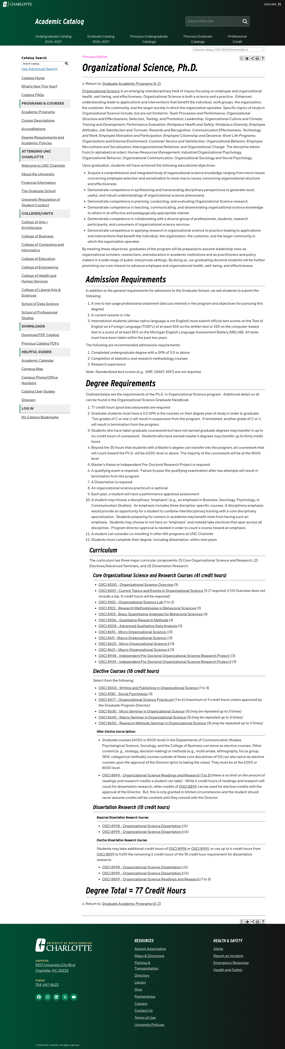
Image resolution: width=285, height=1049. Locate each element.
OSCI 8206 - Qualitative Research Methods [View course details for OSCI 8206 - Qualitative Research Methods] (133, 620)
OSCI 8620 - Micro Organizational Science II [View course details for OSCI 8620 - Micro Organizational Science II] (134, 644)
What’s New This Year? (39, 86)
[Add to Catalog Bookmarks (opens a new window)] (247, 58)
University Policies (149, 1025)
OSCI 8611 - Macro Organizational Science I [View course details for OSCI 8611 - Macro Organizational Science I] (133, 638)
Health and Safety (227, 970)
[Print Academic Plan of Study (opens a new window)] (242, 58)
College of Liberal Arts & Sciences (41, 293)
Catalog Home (33, 78)
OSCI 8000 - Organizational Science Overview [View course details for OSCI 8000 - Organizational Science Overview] (136, 585)
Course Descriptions (38, 120)
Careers (141, 1004)
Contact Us (144, 1010)
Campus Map (32, 369)
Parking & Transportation (146, 966)
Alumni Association (150, 949)
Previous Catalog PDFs (40, 343)
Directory (142, 975)
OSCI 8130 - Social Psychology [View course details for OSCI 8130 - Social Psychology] (123, 694)
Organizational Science (101, 91)
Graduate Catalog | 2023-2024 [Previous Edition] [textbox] (221, 49)
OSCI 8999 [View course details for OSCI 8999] (200, 849)
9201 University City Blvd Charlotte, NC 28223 (55, 968)
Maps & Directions (149, 956)
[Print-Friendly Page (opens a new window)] (257, 58)
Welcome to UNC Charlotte (43, 166)
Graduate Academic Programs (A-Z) (131, 84)
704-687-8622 (47, 985)
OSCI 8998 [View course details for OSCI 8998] (177, 849)
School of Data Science (40, 304)
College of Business (37, 236)
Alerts (218, 949)
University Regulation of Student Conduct (40, 202)
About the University (37, 174)
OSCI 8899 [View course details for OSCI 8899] (188, 786)
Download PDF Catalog (40, 335)
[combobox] (228, 49)
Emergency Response (231, 963)
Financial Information (38, 183)
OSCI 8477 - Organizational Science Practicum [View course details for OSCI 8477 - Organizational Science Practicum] (136, 700)
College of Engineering (39, 267)
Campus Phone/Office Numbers (39, 380)
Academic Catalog (59, 21)
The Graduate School (38, 191)
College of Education (38, 259)
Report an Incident (228, 956)
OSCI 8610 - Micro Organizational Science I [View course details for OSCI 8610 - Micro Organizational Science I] (133, 632)
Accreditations (33, 129)
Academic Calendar (37, 360)
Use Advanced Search (39, 69)
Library (140, 982)
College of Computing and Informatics (42, 247)
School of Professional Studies (39, 315)
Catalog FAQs (32, 95)
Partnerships (145, 996)
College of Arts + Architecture (34, 225)
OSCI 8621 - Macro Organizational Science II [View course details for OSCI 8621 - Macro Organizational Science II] (134, 650)
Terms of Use (145, 1018)
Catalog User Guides (38, 391)
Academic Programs (38, 112)
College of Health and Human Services (38, 278)
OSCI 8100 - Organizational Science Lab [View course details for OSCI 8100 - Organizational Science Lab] (131, 602)
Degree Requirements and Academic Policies (42, 140)
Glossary (28, 400)
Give (138, 989)
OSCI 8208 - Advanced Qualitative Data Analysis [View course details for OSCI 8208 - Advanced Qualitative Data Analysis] (138, 626)
